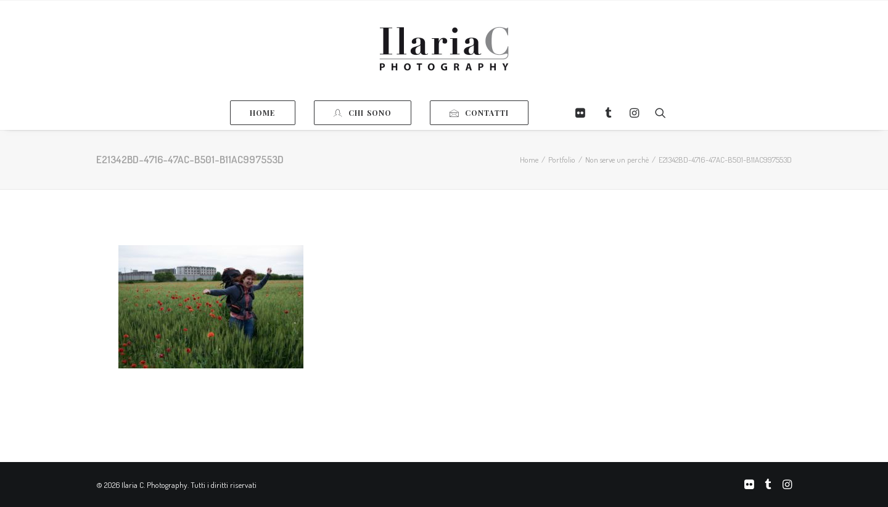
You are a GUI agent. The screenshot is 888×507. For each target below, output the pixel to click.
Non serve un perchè (617, 159)
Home (529, 159)
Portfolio (561, 159)
